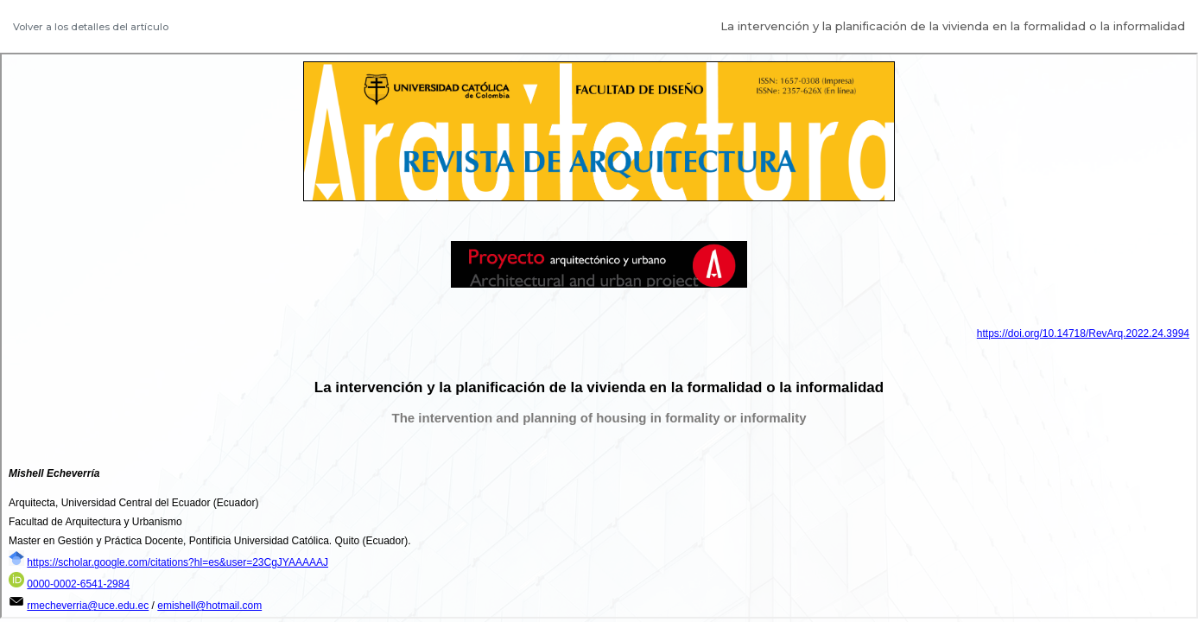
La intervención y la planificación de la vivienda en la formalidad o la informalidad (952, 26)
